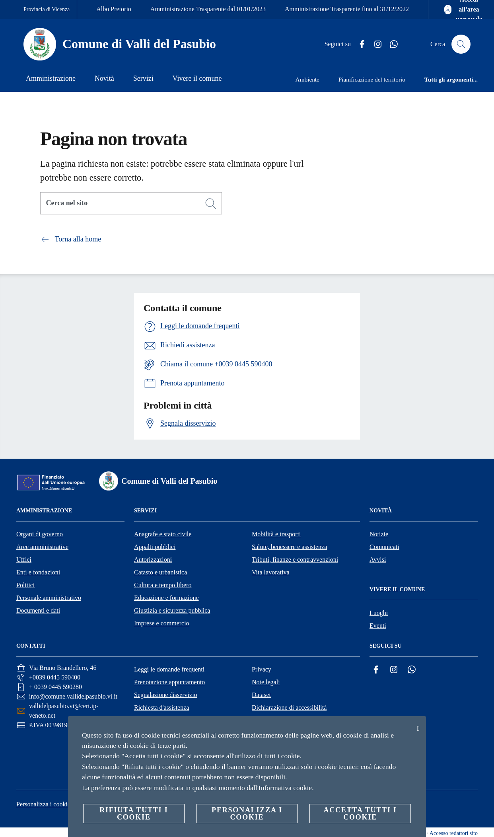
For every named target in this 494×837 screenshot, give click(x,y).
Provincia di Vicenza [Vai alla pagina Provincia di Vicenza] (46, 9)
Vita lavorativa (271, 572)
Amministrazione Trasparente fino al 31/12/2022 (347, 9)
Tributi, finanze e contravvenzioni (295, 559)
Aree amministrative (42, 546)
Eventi (378, 625)
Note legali (266, 682)
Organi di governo (39, 534)
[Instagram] (375, 44)
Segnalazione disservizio (165, 694)
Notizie (379, 534)
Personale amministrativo (48, 597)
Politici (25, 585)
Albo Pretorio (113, 9)
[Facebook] (359, 44)
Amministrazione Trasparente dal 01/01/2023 (208, 9)
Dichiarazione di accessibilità (289, 707)
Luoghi (379, 612)
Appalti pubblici (154, 546)
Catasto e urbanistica (160, 572)
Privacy (261, 669)
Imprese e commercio (161, 623)
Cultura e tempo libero (162, 585)
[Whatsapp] (391, 44)
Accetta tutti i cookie (360, 813)
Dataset (261, 694)
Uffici (23, 559)
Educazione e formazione (166, 597)
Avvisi (378, 559)
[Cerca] (461, 44)
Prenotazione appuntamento (169, 682)
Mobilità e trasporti (276, 534)
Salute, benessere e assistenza (289, 546)
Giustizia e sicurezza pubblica (172, 610)
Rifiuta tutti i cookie (133, 813)
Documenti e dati (38, 610)
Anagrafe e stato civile (162, 534)
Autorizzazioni (153, 559)
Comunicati (384, 546)
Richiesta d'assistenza (161, 707)
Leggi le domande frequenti (169, 669)
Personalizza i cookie (43, 804)
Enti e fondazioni (38, 572)
